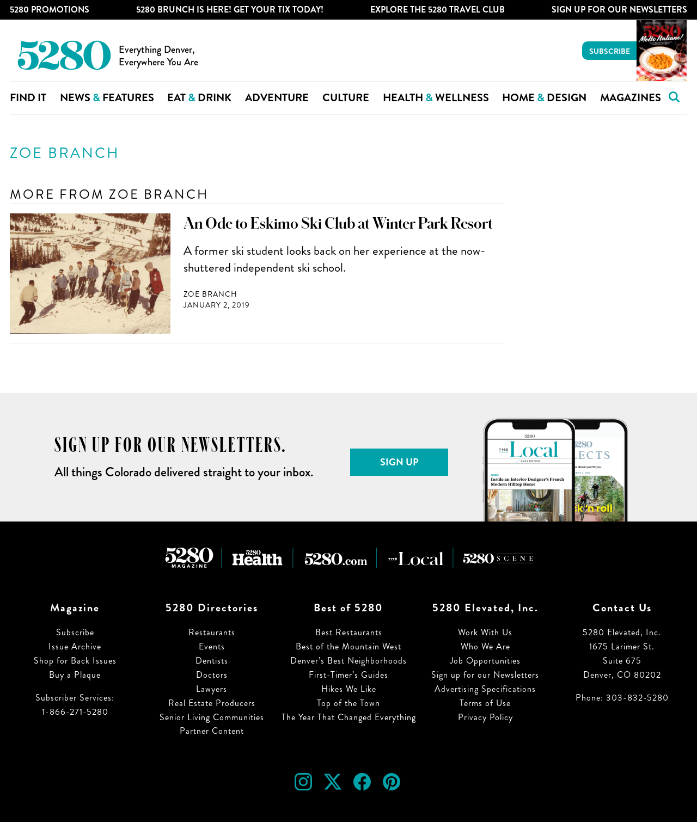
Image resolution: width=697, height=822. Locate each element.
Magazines (630, 98)
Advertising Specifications (485, 689)
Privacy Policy (485, 717)
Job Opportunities (485, 660)
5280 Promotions (49, 9)
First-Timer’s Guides (348, 674)
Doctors (212, 674)
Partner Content (212, 731)
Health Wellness (436, 98)
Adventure (277, 98)
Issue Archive (74, 646)
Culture (345, 98)
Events (212, 646)
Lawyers (211, 689)
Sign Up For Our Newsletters (619, 9)
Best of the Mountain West (348, 646)
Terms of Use (485, 703)
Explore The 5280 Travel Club (437, 9)
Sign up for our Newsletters (485, 674)
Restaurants (211, 632)
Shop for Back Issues (75, 660)
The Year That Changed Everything (349, 717)
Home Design (544, 98)
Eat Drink (199, 98)
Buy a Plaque (75, 674)
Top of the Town (348, 703)
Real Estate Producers (211, 703)
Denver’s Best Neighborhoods (348, 660)
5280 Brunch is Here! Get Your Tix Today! (229, 9)
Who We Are (485, 646)
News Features (107, 98)
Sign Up (399, 462)
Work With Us (485, 632)
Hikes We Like (348, 689)
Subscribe (609, 51)
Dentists (211, 660)
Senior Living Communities (212, 717)
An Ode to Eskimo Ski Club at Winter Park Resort (338, 223)
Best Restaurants (348, 632)
